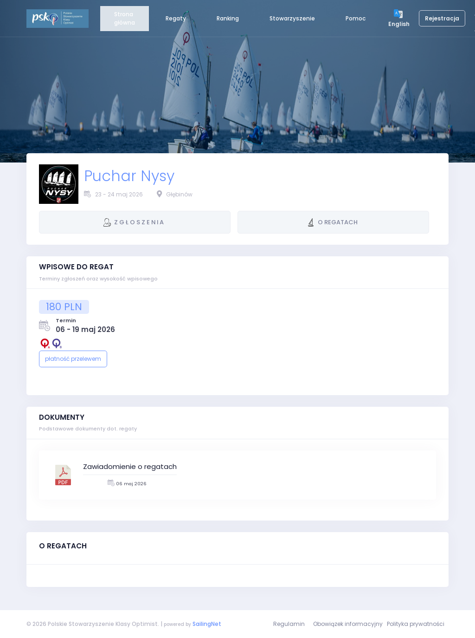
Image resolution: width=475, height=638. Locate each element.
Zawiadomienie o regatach (130, 466)
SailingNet (207, 624)
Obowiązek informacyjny (348, 624)
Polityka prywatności (415, 624)
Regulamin (289, 624)
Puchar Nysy (129, 176)
